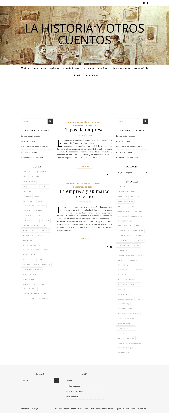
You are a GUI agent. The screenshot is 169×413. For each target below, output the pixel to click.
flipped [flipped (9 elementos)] (45, 220)
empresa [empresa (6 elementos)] (39, 211)
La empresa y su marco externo (85, 193)
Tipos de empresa (84, 129)
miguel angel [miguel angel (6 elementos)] (29, 260)
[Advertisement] (84, 96)
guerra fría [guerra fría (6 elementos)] (28, 235)
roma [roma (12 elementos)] (42, 284)
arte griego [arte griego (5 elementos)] (36, 177)
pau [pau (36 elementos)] (40, 260)
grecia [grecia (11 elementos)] (35, 230)
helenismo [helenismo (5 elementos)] (27, 240)
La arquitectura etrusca (30, 136)
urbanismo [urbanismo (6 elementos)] (44, 299)
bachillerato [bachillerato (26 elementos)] (29, 186)
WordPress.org (71, 397)
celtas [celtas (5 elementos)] (39, 191)
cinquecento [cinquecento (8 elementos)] (41, 196)
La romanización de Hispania (32, 157)
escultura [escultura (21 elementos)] (27, 216)
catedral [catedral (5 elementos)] (27, 191)
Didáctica (77, 75)
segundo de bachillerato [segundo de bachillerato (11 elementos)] (34, 294)
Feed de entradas (72, 386)
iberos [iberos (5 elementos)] (47, 250)
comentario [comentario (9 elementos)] (28, 201)
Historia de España (121, 68)
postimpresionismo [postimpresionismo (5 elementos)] (32, 269)
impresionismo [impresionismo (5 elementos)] (29, 255)
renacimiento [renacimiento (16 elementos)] (29, 284)
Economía (139, 68)
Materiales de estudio (84, 125)
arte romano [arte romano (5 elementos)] (29, 181)
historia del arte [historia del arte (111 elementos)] (31, 250)
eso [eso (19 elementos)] (38, 216)
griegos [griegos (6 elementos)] (45, 230)
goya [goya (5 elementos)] (25, 230)
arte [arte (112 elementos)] (25, 177)
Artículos (54, 68)
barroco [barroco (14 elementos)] (43, 186)
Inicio (26, 68)
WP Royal (35, 409)
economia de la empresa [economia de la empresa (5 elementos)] (34, 206)
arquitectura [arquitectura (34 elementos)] (41, 172)
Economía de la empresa (89, 122)
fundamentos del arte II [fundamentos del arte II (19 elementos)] (34, 225)
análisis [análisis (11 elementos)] (26, 172)
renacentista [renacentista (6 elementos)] (29, 279)
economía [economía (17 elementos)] (27, 211)
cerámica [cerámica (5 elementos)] (27, 196)
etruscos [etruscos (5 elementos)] (27, 220)
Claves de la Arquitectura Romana (34, 147)
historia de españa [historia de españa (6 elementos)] (31, 245)
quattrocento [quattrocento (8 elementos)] (30, 274)
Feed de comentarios (74, 391)
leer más (84, 166)
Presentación (39, 68)
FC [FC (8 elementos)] (37, 220)
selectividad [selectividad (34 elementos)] (29, 299)
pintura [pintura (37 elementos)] (26, 264)
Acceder (68, 380)
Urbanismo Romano (29, 141)
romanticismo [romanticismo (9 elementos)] (29, 289)
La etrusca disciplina (29, 152)
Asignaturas (92, 75)
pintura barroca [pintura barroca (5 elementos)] (42, 264)
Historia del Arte (71, 68)
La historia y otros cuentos (84, 34)
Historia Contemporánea (96, 68)
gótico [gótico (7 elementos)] (41, 235)
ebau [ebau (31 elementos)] (40, 201)
